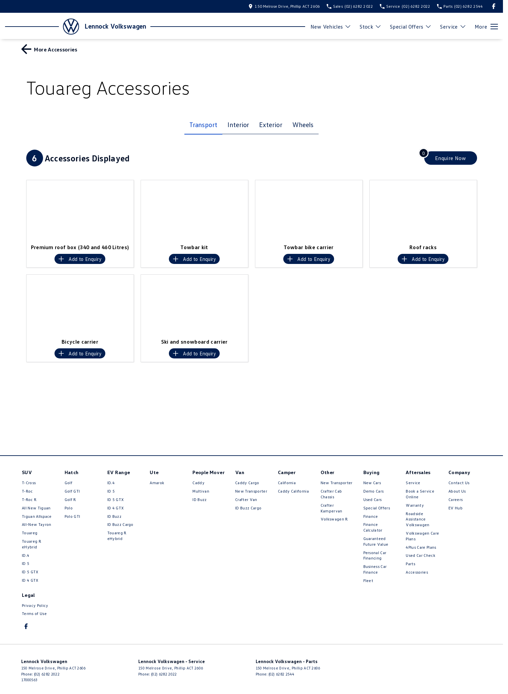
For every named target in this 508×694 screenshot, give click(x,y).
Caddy (198, 482)
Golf (68, 482)
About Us (457, 491)
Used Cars (372, 499)
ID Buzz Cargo (120, 524)
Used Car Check (420, 555)
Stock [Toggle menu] (371, 26)
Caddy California (293, 491)
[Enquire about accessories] (450, 158)
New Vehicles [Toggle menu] (331, 26)
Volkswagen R (334, 519)
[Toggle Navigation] (486, 26)
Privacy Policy (35, 605)
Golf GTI (72, 491)
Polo (69, 507)
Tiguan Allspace (37, 516)
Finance (370, 516)
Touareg (29, 532)
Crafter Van (246, 499)
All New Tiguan (36, 507)
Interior (238, 124)
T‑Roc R (29, 499)
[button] (80, 210)
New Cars (372, 482)
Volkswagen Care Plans (422, 536)
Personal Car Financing (375, 555)
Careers (455, 499)
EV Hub (455, 507)
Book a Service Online (420, 494)
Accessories (417, 572)
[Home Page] (42, 26)
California (287, 482)
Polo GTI (72, 516)
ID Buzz (114, 516)
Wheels (303, 124)
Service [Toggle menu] (453, 26)
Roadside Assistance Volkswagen (417, 519)
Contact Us (458, 482)
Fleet (368, 580)
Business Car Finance (375, 569)
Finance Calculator (373, 527)
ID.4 (25, 555)
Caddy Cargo (247, 482)
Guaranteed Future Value (376, 541)
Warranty (415, 505)
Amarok (157, 482)
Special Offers (376, 507)
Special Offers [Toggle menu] (411, 26)
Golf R (70, 499)
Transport (203, 124)
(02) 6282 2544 (281, 674)
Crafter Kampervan (331, 508)
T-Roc (27, 491)
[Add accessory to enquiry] (80, 259)
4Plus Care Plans (421, 547)
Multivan (200, 491)
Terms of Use (34, 613)
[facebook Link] (493, 6)
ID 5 (25, 563)
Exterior (270, 124)
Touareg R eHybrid (31, 544)
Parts (410, 563)
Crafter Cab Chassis (331, 494)
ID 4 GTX (30, 580)
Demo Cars (373, 491)
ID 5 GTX (30, 571)
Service (413, 482)
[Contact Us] (284, 6)
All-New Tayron (36, 524)
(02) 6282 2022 (47, 674)
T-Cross (29, 482)
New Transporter (251, 491)
